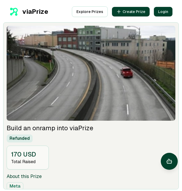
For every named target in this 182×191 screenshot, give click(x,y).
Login (163, 12)
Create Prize (130, 11)
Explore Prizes (89, 12)
